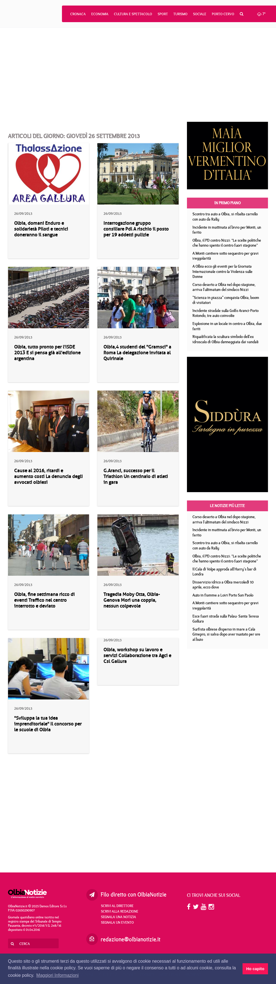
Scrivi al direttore (117, 905)
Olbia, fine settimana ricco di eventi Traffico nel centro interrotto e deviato (44, 600)
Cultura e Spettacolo (133, 13)
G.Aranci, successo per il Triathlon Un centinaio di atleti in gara (135, 476)
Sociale (199, 13)
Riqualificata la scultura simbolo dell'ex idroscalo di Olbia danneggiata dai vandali (225, 339)
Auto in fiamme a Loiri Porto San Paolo (222, 595)
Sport (163, 13)
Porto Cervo (223, 13)
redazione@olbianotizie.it (130, 939)
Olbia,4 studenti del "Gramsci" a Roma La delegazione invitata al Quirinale (137, 352)
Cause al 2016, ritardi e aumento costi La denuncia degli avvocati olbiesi (48, 476)
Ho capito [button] (255, 969)
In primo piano (227, 203)
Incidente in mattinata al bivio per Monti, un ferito (226, 229)
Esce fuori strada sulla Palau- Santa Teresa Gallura (225, 618)
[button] (241, 14)
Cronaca (78, 13)
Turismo (180, 13)
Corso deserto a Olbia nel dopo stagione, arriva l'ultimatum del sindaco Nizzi (224, 287)
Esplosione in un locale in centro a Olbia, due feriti (227, 326)
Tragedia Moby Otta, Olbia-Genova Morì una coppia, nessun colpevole (131, 600)
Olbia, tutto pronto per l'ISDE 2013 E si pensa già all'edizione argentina (47, 352)
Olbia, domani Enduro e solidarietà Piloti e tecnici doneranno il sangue (41, 229)
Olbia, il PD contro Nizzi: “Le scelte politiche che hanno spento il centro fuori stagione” (226, 242)
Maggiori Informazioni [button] (57, 975)
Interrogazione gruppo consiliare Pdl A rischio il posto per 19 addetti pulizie (136, 229)
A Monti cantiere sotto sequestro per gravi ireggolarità (225, 255)
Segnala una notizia (118, 916)
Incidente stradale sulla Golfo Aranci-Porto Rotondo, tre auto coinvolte (225, 313)
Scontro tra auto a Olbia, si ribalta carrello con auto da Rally (225, 216)
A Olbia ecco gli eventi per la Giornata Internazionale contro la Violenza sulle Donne (222, 271)
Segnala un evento (117, 922)
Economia (99, 13)
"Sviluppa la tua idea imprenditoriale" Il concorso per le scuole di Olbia (48, 724)
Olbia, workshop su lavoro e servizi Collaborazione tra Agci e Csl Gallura (137, 655)
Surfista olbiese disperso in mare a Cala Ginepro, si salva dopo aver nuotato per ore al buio (226, 634)
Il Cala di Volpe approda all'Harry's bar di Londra (224, 571)
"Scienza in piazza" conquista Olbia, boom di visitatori (225, 300)
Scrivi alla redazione (119, 911)
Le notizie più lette (227, 505)
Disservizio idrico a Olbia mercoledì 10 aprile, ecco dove (223, 584)
